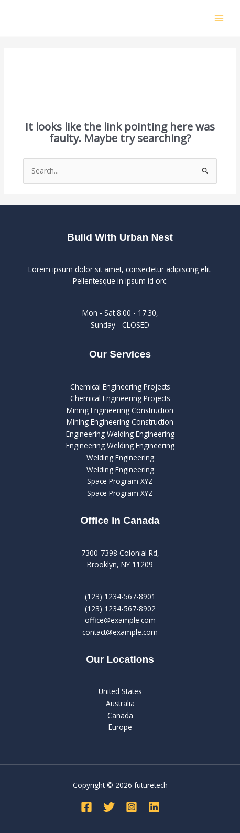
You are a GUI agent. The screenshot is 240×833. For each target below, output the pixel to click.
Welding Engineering (120, 457)
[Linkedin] (154, 807)
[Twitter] (109, 807)
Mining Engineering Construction (120, 410)
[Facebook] (86, 807)
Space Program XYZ (120, 481)
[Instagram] (131, 807)
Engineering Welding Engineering (120, 434)
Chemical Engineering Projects (120, 387)
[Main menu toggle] (219, 18)
